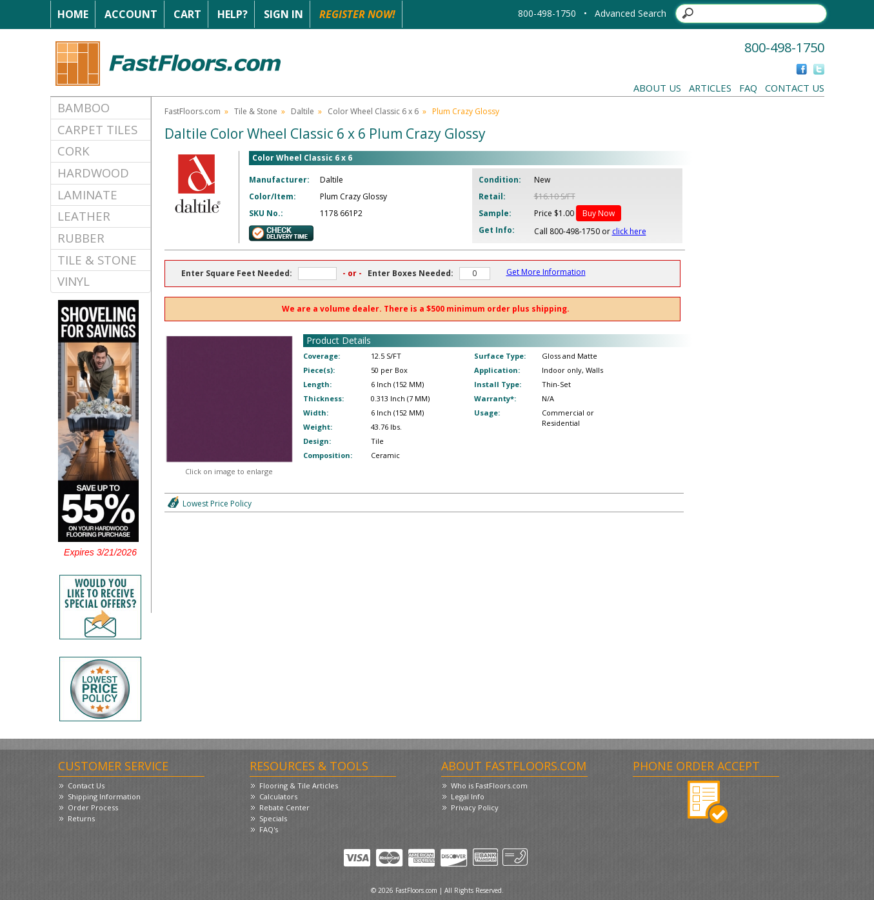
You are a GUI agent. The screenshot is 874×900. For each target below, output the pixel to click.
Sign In (283, 14)
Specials (273, 818)
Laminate (87, 194)
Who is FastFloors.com (489, 785)
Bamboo (83, 107)
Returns (81, 818)
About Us (657, 87)
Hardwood (93, 173)
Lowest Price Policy (217, 503)
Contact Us (794, 87)
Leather (83, 216)
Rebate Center (284, 807)
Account (130, 14)
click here (629, 231)
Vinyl (73, 281)
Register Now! (357, 14)
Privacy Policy (475, 807)
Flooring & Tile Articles (298, 785)
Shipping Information (104, 796)
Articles (710, 87)
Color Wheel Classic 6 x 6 (373, 111)
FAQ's (268, 829)
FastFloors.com (192, 111)
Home (72, 14)
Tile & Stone (97, 260)
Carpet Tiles (97, 129)
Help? (232, 14)
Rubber (80, 238)
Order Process (93, 807)
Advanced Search (630, 13)
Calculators (278, 796)
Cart (187, 14)
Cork (73, 151)
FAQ (748, 87)
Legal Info (467, 796)
